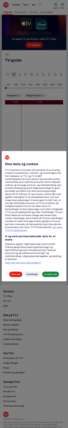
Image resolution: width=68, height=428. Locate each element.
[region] (34, 214)
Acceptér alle (50, 274)
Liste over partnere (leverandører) (23, 263)
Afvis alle (15, 274)
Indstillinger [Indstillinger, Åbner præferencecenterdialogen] (32, 274)
